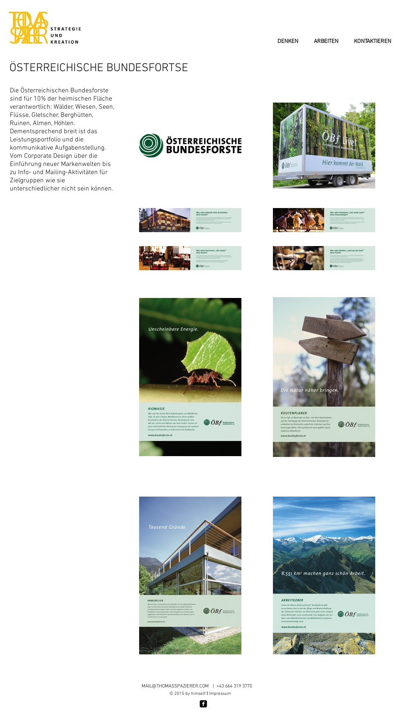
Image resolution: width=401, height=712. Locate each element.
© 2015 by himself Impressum (200, 693)
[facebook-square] (203, 704)
